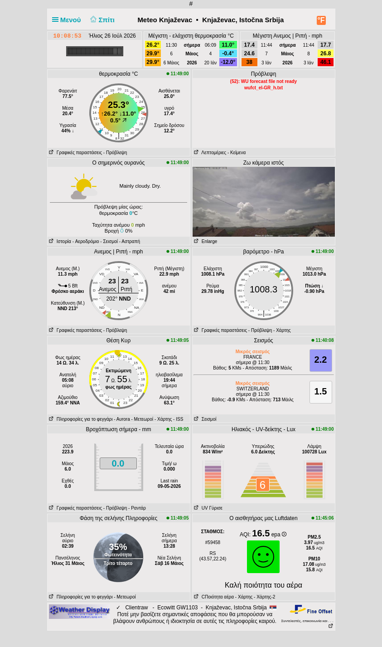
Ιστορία (59, 241)
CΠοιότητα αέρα (213, 596)
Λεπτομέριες (210, 152)
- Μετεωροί (142, 419)
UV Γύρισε (208, 508)
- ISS (178, 419)
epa (278, 534)
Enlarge (205, 241)
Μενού (68, 20)
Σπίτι (101, 20)
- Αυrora (122, 419)
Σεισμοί (205, 419)
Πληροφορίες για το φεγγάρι (80, 419)
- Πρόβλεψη (115, 152)
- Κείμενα (236, 152)
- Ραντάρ (137, 508)
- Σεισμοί (109, 241)
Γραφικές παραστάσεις (75, 152)
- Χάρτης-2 (263, 596)
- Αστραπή (129, 241)
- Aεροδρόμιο (86, 241)
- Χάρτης (281, 330)
